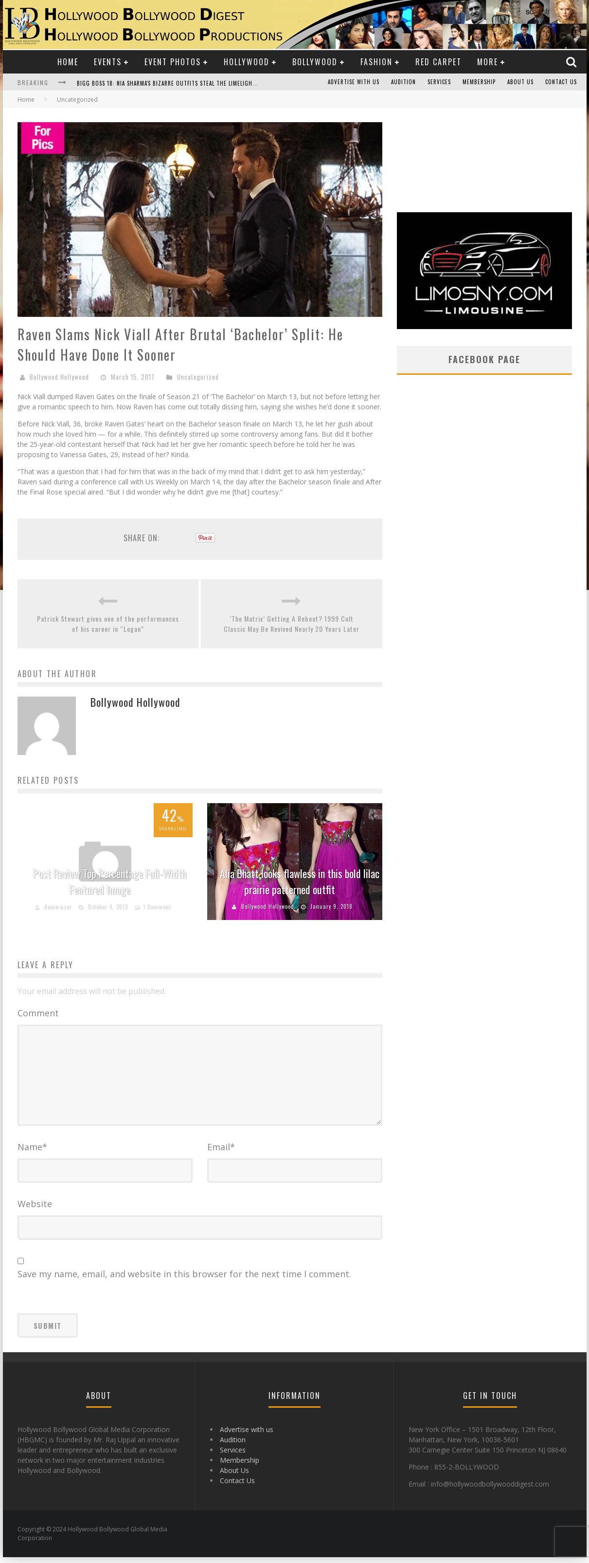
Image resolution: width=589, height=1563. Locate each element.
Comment (38, 1013)
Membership (479, 82)
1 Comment (157, 906)
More (487, 62)
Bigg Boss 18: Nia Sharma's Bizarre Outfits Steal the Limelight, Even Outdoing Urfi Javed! (205, 83)
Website (35, 1209)
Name (32, 1152)
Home (67, 62)
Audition (403, 82)
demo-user (57, 906)
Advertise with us (353, 82)
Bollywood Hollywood (59, 377)
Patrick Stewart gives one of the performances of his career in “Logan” (108, 623)
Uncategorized (198, 377)
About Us (520, 82)
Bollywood (315, 62)
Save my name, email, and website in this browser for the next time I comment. (184, 1280)
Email (221, 1152)
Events (108, 62)
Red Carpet (438, 62)
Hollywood (246, 62)
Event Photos (172, 62)
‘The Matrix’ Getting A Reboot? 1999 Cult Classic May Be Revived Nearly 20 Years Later (291, 623)
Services (439, 82)
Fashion (376, 62)
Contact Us (561, 82)
